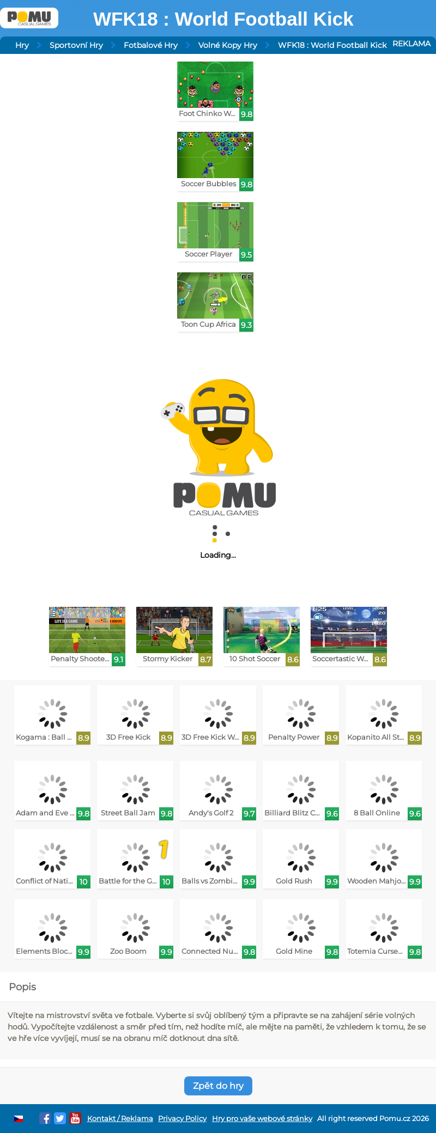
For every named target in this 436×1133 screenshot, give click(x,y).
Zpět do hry (218, 1086)
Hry (22, 45)
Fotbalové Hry (151, 45)
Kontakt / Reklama (120, 1118)
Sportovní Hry (76, 45)
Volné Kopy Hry (227, 45)
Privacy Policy (182, 1118)
